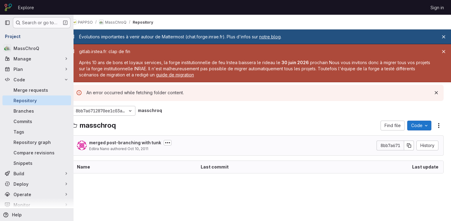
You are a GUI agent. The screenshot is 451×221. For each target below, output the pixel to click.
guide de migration (205, 74)
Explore (26, 7)
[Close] (443, 37)
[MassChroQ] (36, 48)
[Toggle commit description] (177, 142)
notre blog (279, 36)
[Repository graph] (36, 142)
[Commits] (36, 121)
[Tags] (36, 132)
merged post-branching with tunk (134, 142)
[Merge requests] (36, 90)
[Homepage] (8, 7)
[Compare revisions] (36, 152)
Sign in (437, 7)
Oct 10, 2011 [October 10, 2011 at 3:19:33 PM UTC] (147, 148)
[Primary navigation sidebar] (7, 23)
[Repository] (36, 100)
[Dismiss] (436, 92)
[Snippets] (36, 163)
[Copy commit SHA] (409, 145)
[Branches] (36, 111)
